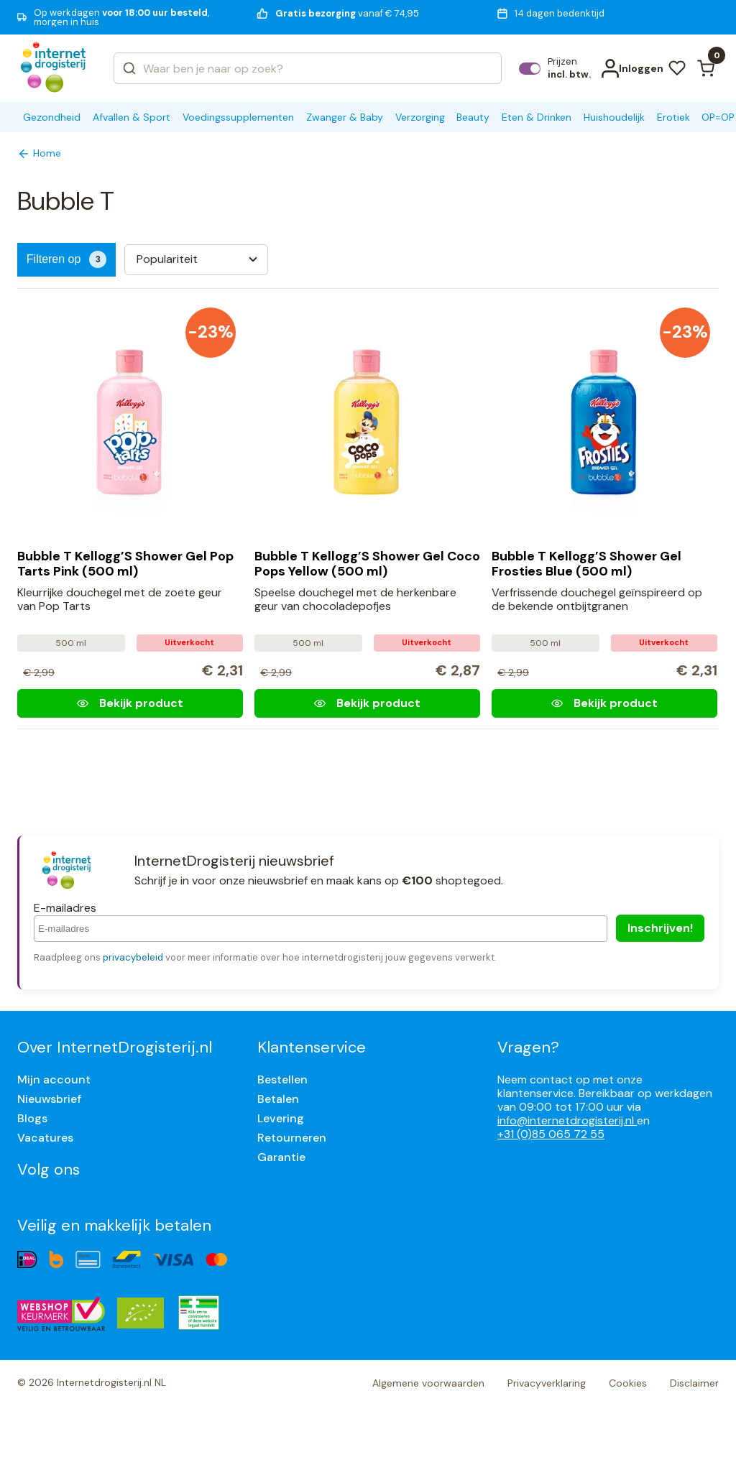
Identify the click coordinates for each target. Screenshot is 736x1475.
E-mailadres (65, 907)
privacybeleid (133, 957)
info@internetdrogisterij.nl (567, 1120)
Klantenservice (311, 1047)
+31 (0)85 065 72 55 (550, 1134)
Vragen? (528, 1047)
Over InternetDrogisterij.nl (114, 1047)
